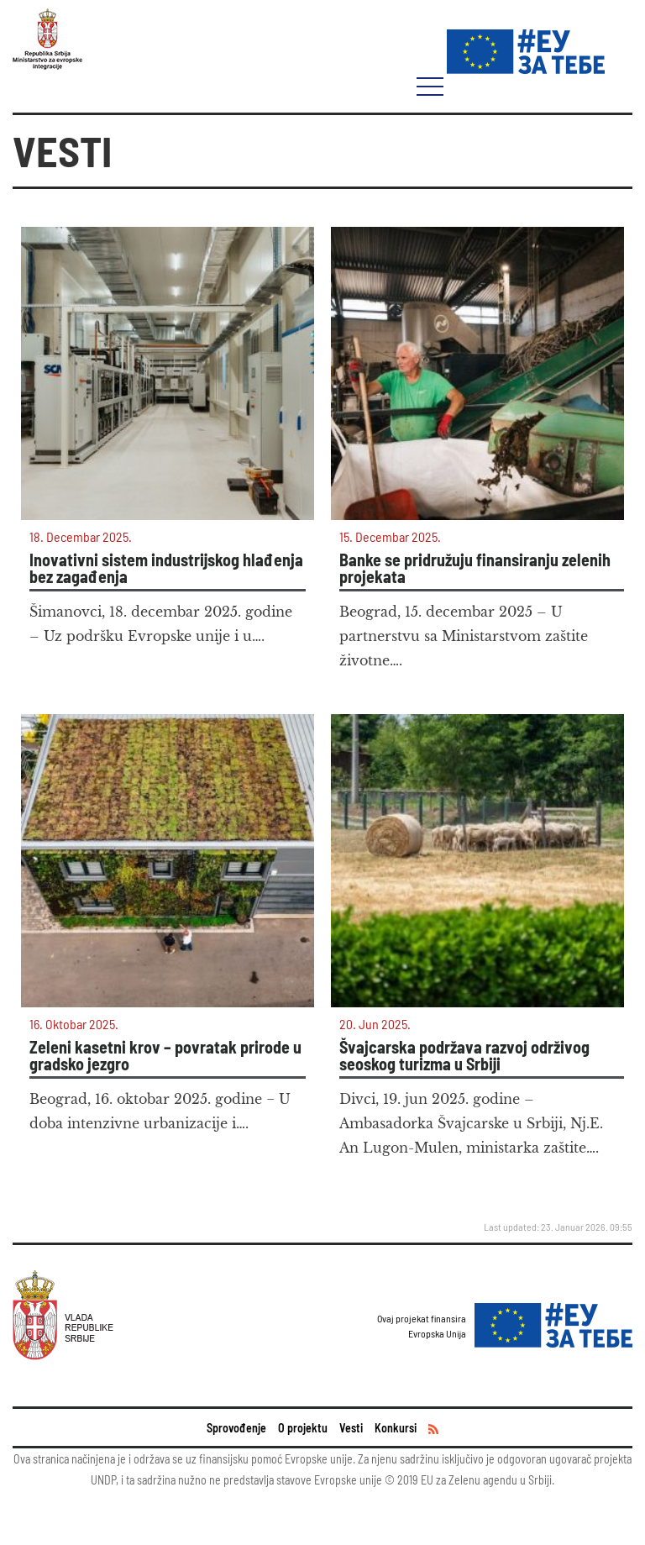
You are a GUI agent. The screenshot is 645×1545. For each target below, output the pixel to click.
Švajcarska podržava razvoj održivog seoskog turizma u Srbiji (464, 1055)
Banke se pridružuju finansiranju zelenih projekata (475, 567)
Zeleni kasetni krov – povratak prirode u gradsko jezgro (165, 1055)
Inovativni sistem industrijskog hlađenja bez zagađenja (166, 567)
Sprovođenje (236, 1428)
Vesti (351, 1428)
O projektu (303, 1428)
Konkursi (396, 1428)
